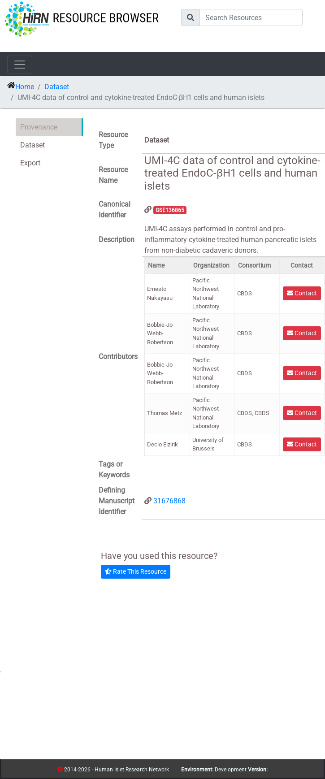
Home (24, 86)
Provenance (38, 127)
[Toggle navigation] (19, 65)
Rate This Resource (135, 571)
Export (30, 163)
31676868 (169, 501)
